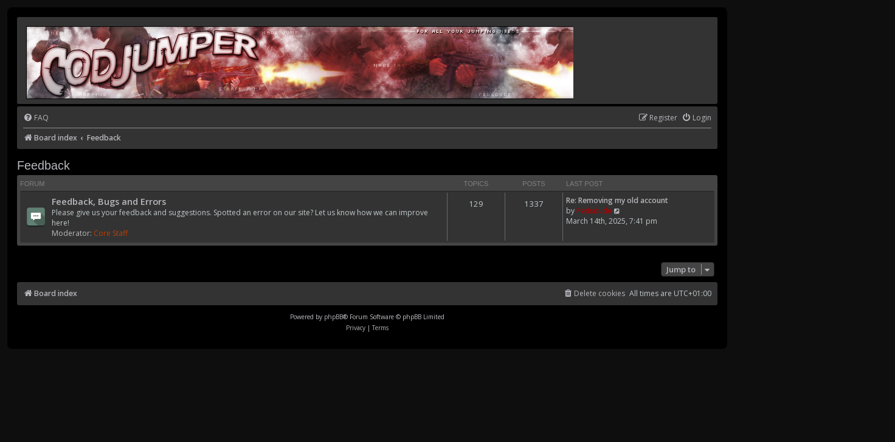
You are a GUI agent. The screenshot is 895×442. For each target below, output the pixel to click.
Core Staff (111, 233)
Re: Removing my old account (617, 200)
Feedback (43, 165)
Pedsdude (594, 210)
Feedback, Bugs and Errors (109, 201)
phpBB (333, 317)
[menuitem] (36, 118)
